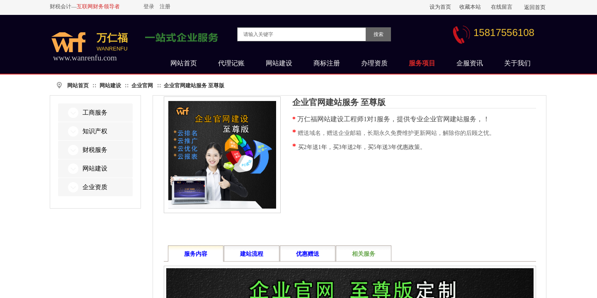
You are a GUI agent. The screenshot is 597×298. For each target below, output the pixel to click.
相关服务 (363, 254)
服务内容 (195, 254)
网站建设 (110, 85)
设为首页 (440, 7)
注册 (165, 6)
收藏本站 (470, 7)
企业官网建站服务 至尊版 (194, 85)
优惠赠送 (307, 254)
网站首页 (78, 85)
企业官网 (142, 85)
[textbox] (301, 34)
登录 (148, 6)
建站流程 (251, 254)
